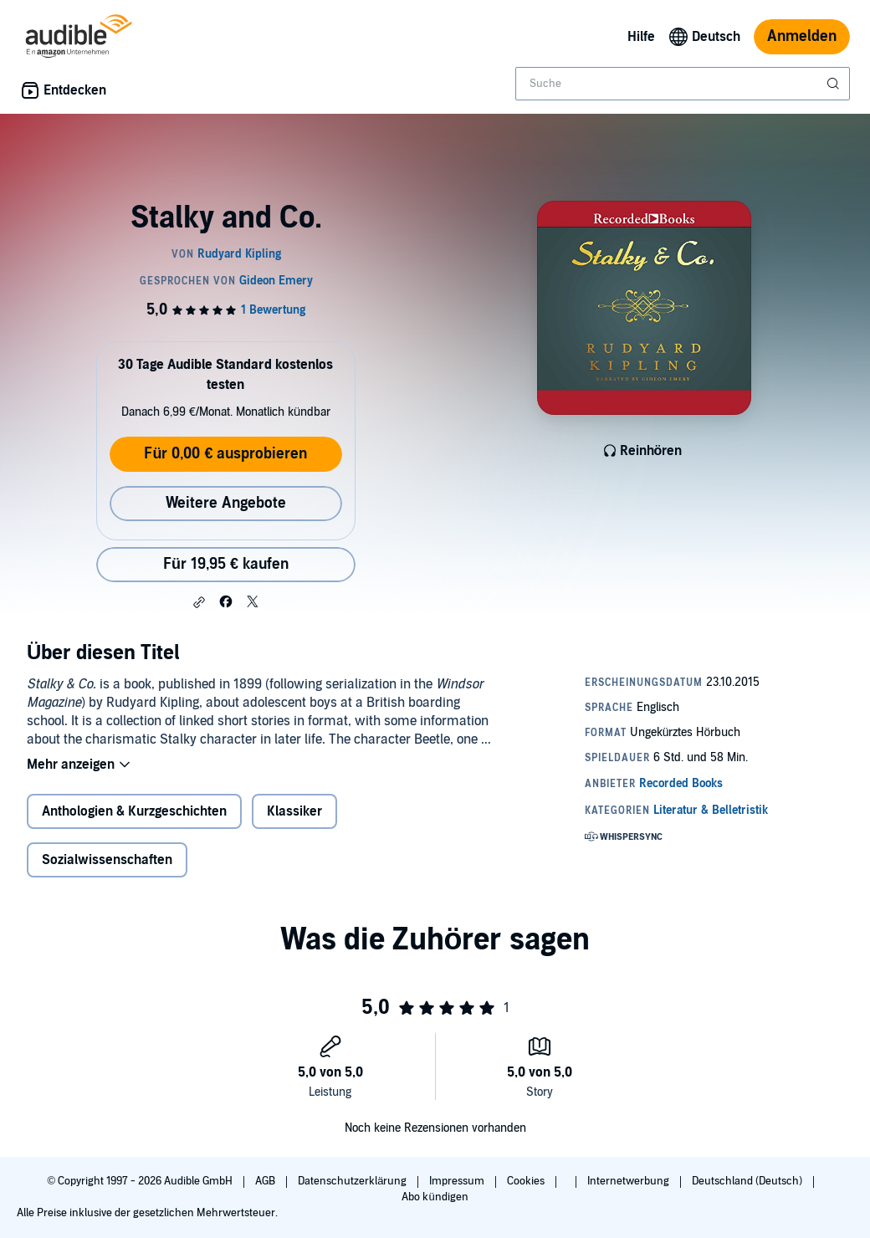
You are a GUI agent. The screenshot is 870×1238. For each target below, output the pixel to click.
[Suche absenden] (835, 83)
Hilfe (641, 36)
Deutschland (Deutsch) (748, 1181)
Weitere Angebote (226, 503)
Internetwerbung (629, 1181)
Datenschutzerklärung (353, 1181)
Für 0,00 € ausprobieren (225, 454)
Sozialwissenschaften (107, 860)
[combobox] (682, 83)
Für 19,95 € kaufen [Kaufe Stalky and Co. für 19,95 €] (226, 564)
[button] (199, 602)
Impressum (458, 1181)
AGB (266, 1181)
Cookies (527, 1181)
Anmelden (802, 36)
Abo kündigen (435, 1197)
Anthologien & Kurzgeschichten (134, 811)
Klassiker (294, 811)
